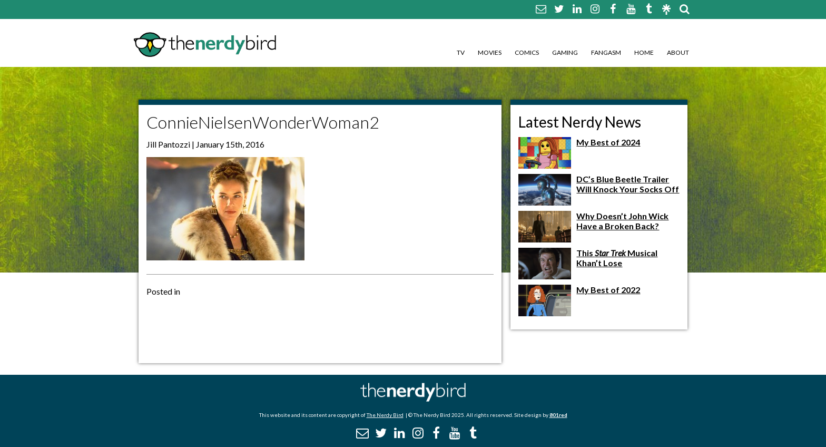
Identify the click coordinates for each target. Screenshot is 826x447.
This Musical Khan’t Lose (616, 258)
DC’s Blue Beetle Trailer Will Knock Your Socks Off (627, 184)
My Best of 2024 (608, 142)
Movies (490, 52)
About (678, 52)
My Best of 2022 (608, 290)
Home (644, 52)
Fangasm (606, 52)
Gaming (565, 52)
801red (558, 415)
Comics (527, 52)
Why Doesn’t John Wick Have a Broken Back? (622, 221)
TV (461, 52)
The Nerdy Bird (385, 415)
